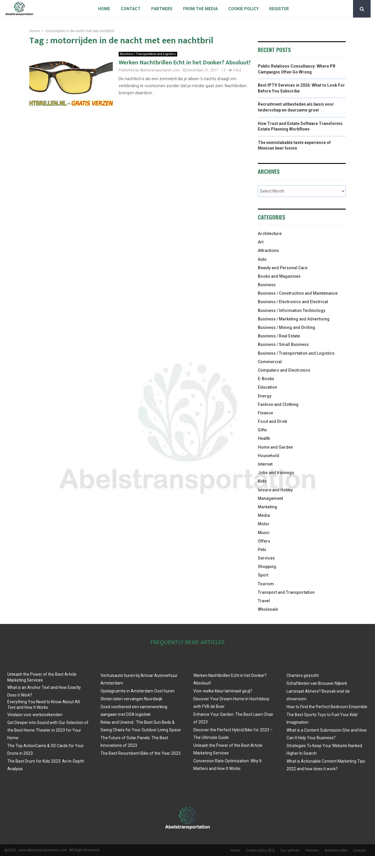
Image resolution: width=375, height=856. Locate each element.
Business (267, 284)
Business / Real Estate (279, 336)
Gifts (262, 430)
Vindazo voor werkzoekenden (34, 714)
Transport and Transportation (286, 592)
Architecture (270, 233)
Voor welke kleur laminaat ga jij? (222, 691)
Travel (264, 600)
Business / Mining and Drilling (286, 327)
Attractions (268, 250)
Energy (264, 396)
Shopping (267, 566)
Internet (265, 464)
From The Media (200, 8)
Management (270, 498)
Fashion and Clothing (278, 404)
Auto (262, 259)
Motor (264, 524)
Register (279, 8)
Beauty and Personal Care (282, 267)
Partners (162, 8)
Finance (265, 413)
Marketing (267, 507)
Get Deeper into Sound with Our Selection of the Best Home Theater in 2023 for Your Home (47, 730)
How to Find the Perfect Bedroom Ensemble (327, 706)
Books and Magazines (279, 276)
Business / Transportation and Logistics (148, 54)
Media (264, 515)
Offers (264, 541)
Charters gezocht (303, 675)
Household (268, 455)
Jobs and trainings (276, 472)
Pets (262, 549)
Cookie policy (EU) (260, 850)
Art (260, 242)
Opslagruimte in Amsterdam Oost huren (137, 691)
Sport (263, 575)
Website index (336, 850)
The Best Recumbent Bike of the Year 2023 (140, 753)
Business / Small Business (283, 344)
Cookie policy (243, 8)
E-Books (266, 378)
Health (264, 438)
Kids (262, 481)
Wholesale (268, 609)
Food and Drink (272, 421)
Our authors (290, 850)
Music (264, 532)
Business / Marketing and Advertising (294, 319)
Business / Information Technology (291, 310)
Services (266, 558)
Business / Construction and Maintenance (298, 293)
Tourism (266, 583)
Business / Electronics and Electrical (293, 301)
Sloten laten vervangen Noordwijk (131, 699)
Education (267, 387)
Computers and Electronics (284, 370)
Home (104, 8)
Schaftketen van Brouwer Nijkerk (317, 683)
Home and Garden (275, 447)
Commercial (270, 361)
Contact (131, 8)
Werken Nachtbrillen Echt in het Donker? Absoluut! (184, 63)
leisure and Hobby (275, 490)
